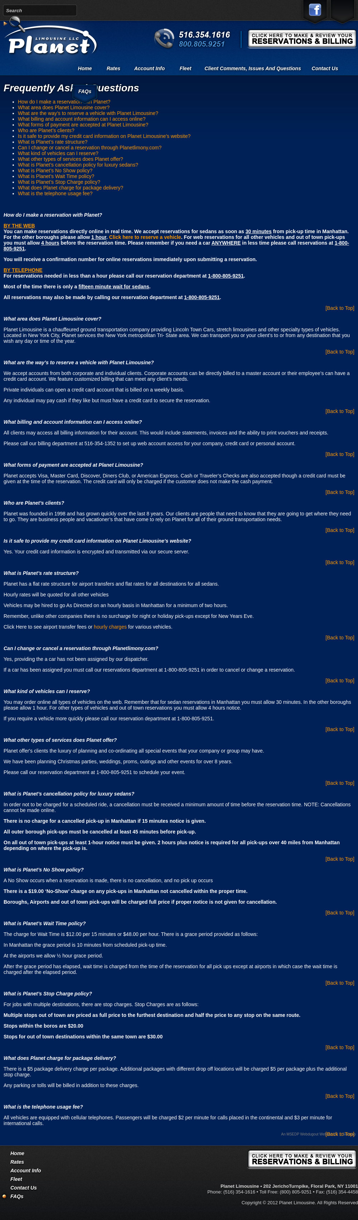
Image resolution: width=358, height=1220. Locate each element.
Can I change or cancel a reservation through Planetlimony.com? (89, 147)
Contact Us (325, 68)
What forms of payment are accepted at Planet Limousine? (83, 125)
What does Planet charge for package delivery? (70, 188)
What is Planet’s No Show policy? (55, 170)
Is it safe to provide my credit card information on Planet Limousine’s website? (104, 136)
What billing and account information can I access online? (81, 119)
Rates (113, 68)
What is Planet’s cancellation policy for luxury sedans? (78, 165)
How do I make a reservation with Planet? (64, 102)
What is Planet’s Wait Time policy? (56, 176)
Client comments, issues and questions (252, 68)
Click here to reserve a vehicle (145, 237)
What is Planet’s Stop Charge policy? (59, 182)
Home (85, 68)
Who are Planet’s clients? (46, 130)
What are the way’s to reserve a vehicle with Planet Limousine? (88, 113)
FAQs (85, 91)
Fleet (186, 68)
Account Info (149, 68)
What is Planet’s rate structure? (52, 142)
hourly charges (110, 627)
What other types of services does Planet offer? (70, 159)
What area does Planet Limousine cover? (64, 107)
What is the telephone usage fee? (55, 193)
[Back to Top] (339, 308)
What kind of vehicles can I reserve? (58, 153)
